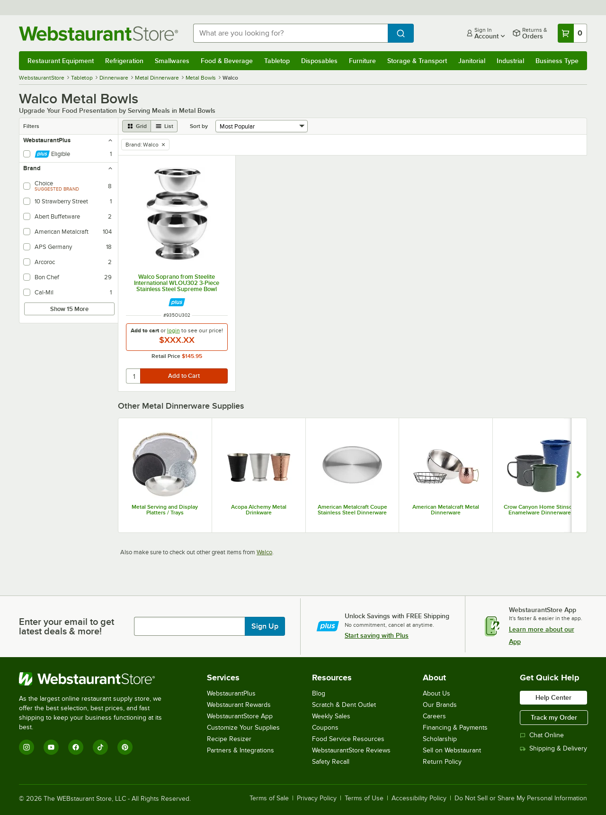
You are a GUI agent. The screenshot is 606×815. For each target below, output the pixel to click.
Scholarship (440, 738)
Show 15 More (69, 308)
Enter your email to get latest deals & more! (66, 626)
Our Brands (440, 704)
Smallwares (172, 60)
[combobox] (290, 33)
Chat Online (542, 735)
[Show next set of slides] (579, 475)
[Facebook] (75, 747)
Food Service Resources (348, 738)
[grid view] (136, 126)
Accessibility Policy (419, 798)
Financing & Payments (455, 727)
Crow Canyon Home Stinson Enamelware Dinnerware (540, 509)
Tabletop (277, 60)
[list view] (164, 126)
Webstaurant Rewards (239, 704)
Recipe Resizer (229, 738)
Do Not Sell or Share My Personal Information (520, 798)
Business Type (557, 60)
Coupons (325, 727)
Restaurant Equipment (60, 60)
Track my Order (554, 717)
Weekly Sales (331, 716)
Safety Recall (330, 761)
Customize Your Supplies (243, 727)
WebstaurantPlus (231, 693)
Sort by (199, 126)
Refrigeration (124, 60)
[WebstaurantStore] (97, 679)
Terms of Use (364, 798)
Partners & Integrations (240, 750)
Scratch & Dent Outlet (344, 704)
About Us (436, 693)
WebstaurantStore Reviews (351, 750)
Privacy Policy (317, 798)
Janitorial (471, 60)
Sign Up (264, 626)
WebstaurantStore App (240, 716)
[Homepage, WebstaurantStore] (98, 33)
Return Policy (442, 761)
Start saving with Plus (377, 635)
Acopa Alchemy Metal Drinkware (258, 509)
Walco (264, 552)
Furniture (362, 60)
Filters (31, 126)
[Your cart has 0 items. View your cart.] (572, 33)
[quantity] (134, 376)
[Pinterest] (125, 747)
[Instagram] (26, 747)
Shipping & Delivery (553, 748)
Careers (434, 716)
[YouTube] (51, 747)
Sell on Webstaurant (452, 750)
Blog (318, 693)
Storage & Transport (417, 60)
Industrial (510, 60)
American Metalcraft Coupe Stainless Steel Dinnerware (352, 509)
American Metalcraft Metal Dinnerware (445, 509)
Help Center (553, 697)
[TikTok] (100, 747)
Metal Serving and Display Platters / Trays (165, 509)
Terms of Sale (269, 798)
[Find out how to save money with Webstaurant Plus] (177, 302)
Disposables (319, 60)
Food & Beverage (227, 60)
